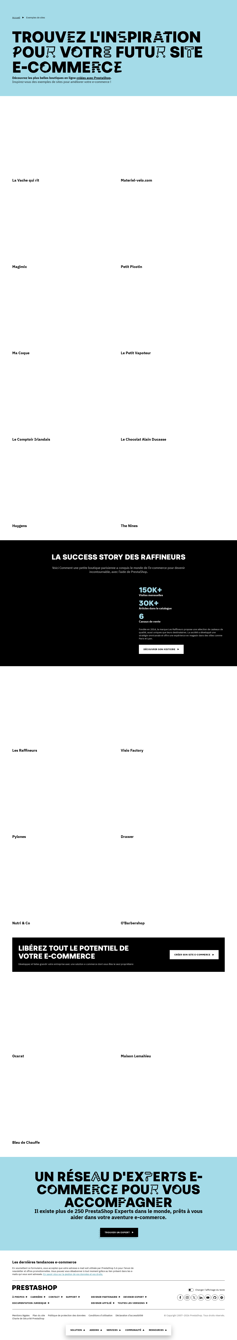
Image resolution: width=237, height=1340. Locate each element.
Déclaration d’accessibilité (129, 1315)
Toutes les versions (133, 1303)
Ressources (158, 1330)
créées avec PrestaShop (93, 78)
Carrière (38, 1296)
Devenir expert (135, 1296)
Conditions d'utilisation (101, 1315)
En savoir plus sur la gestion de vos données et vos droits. (73, 1274)
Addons (96, 1330)
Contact (56, 1296)
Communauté (134, 1330)
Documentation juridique (31, 1303)
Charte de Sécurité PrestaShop (28, 1318)
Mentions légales (21, 1315)
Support (73, 1296)
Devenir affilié (103, 1303)
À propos (19, 1296)
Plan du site (39, 1315)
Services (114, 1330)
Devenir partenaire (105, 1296)
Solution (77, 1330)
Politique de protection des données (67, 1315)
